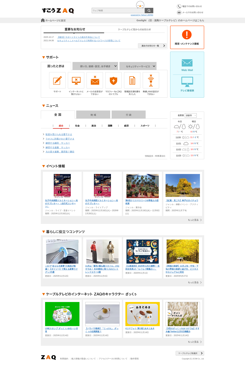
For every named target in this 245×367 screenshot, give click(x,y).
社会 (77, 125)
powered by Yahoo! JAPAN (142, 15)
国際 (110, 125)
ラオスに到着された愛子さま (60, 138)
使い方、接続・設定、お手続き (95, 66)
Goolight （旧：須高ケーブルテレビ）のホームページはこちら (170, 20)
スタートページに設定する (54, 20)
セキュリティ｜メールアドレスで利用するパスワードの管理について (88, 40)
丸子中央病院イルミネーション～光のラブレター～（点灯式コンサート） (61, 203)
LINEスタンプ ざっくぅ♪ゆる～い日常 (61, 330)
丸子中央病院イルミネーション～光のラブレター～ (101, 202)
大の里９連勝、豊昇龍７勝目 (60, 151)
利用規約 (64, 359)
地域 (93, 115)
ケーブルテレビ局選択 (190, 353)
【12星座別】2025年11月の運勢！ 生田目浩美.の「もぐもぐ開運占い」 (142, 267)
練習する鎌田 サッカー (58, 143)
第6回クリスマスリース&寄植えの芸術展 (142, 202)
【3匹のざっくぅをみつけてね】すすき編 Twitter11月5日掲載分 (182, 330)
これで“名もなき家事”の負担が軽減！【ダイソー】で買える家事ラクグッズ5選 (61, 269)
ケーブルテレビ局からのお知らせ (134, 30)
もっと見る (194, 220)
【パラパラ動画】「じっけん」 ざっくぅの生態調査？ (101, 330)
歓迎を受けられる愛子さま (59, 134)
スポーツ (145, 125)
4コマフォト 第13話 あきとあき (139, 328)
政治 (94, 125)
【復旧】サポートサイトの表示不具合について (78, 37)
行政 (129, 115)
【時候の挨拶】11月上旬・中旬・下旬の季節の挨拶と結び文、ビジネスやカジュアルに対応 (182, 269)
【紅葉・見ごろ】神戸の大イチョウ (182, 200)
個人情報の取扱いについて (83, 359)
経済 (126, 125)
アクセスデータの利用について (113, 359)
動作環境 (134, 359)
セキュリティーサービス (138, 66)
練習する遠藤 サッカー (58, 147)
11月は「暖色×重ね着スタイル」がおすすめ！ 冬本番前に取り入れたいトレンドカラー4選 (102, 269)
